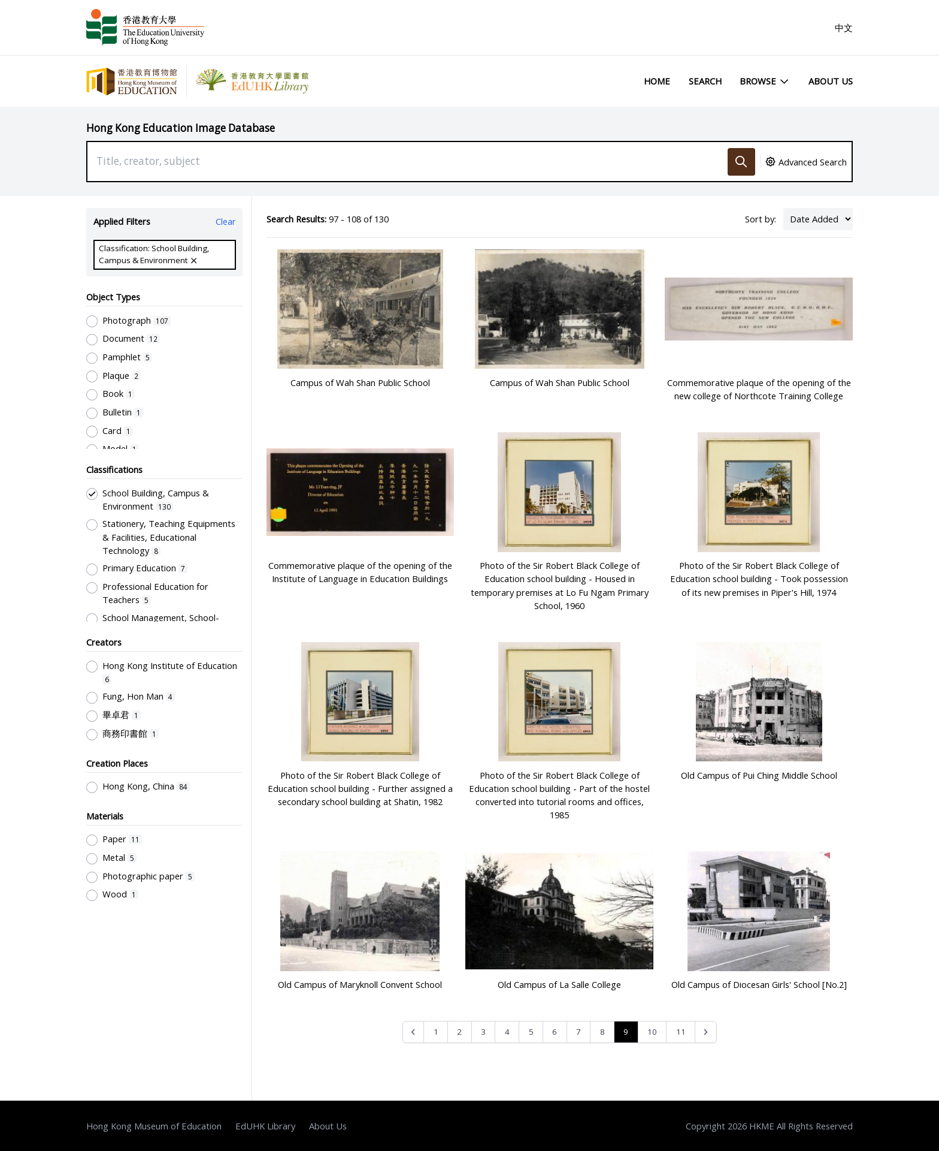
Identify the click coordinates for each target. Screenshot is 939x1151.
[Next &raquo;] (706, 1032)
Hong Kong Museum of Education (154, 1126)
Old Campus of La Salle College (559, 984)
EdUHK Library (265, 1126)
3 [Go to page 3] (483, 1031)
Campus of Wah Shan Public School (360, 382)
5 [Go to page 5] (531, 1031)
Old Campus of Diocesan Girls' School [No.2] (759, 984)
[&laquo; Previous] (413, 1032)
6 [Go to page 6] (554, 1031)
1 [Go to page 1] (436, 1031)
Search (705, 81)
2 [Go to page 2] (459, 1031)
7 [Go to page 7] (578, 1031)
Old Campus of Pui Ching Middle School (759, 775)
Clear (226, 221)
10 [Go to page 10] (652, 1031)
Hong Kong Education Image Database (180, 128)
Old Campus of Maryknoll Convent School (360, 984)
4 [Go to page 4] (507, 1031)
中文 (844, 28)
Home (657, 81)
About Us (830, 81)
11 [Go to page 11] (681, 1031)
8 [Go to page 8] (602, 1031)
